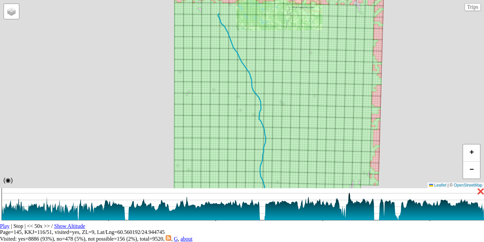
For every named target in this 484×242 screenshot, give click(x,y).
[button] (11, 11)
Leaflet (437, 185)
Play (4, 226)
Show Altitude (69, 226)
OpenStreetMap (468, 185)
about (187, 239)
